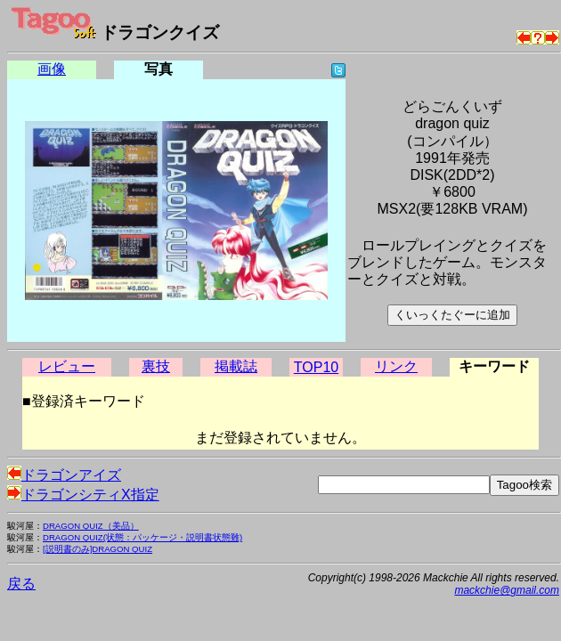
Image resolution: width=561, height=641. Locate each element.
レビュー (66, 366)
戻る (21, 583)
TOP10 (316, 367)
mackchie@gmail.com (506, 590)
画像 (51, 69)
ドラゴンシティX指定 (83, 494)
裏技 (156, 366)
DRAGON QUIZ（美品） (91, 526)
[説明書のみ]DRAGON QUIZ (97, 549)
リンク (396, 366)
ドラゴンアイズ (64, 475)
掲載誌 (236, 366)
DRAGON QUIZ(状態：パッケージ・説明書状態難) (142, 537)
